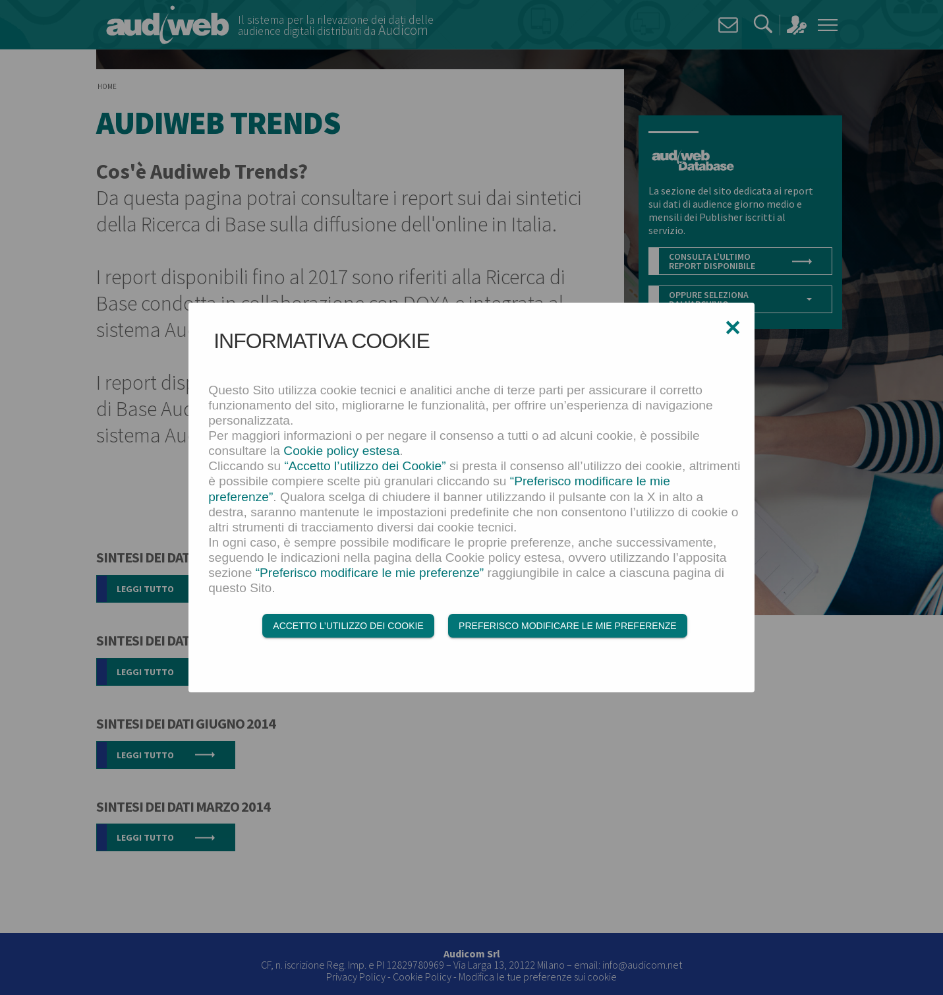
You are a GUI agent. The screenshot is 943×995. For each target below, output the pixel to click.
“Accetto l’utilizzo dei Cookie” (364, 466)
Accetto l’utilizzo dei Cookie (348, 625)
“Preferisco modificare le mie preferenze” (370, 573)
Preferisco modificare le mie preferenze (568, 625)
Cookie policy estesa (341, 451)
